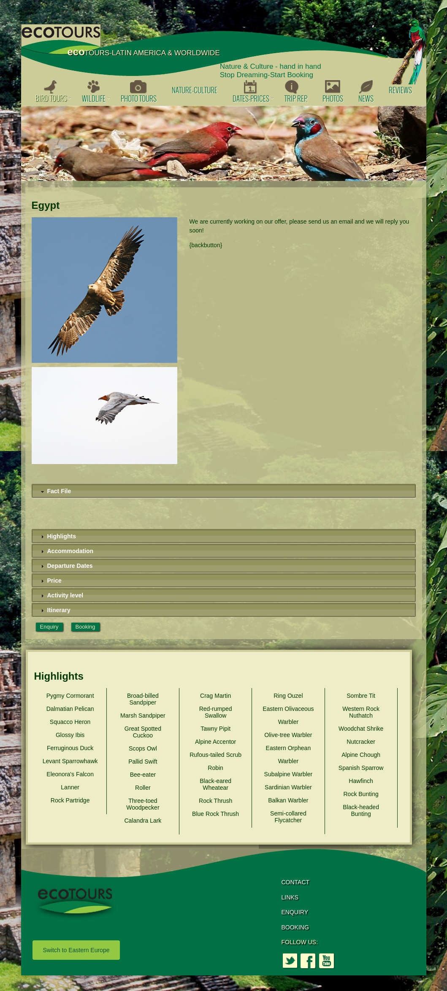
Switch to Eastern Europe (76, 950)
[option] (223, 143)
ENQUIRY (295, 912)
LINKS (290, 897)
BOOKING (295, 927)
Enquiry (49, 627)
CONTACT (296, 882)
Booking (85, 627)
